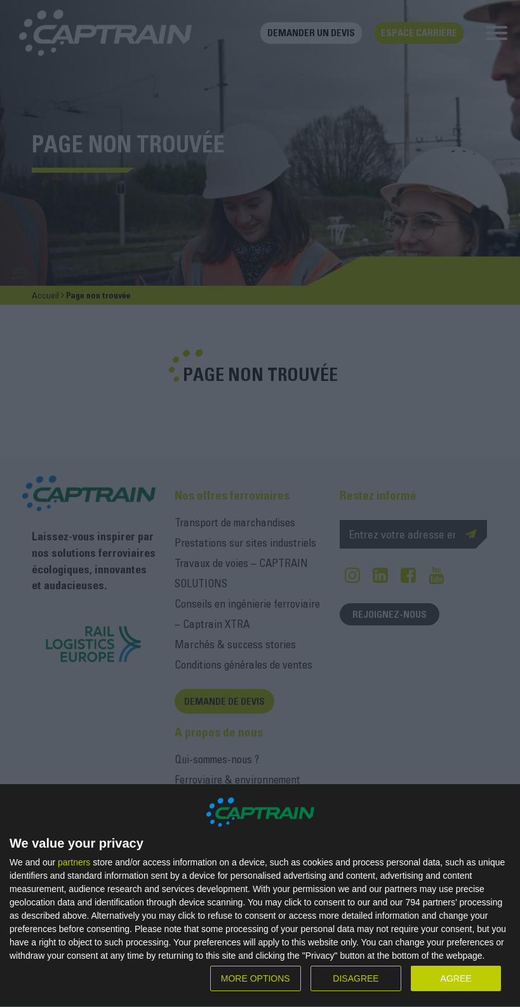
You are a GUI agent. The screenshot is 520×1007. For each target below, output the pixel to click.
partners (74, 862)
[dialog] (260, 896)
